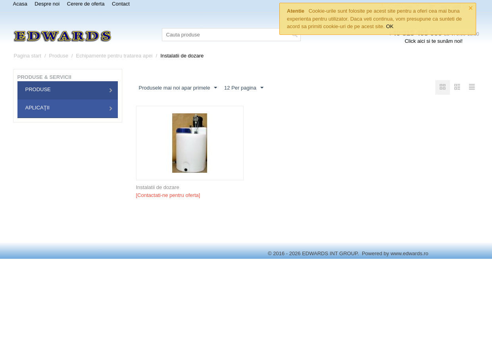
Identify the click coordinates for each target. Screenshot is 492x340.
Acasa (20, 4)
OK (390, 26)
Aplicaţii (37, 108)
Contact (121, 4)
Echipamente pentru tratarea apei (114, 56)
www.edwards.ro (409, 253)
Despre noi (47, 4)
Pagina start (27, 56)
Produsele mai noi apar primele (178, 88)
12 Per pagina (243, 88)
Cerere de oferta (86, 4)
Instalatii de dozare (157, 187)
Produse (58, 56)
